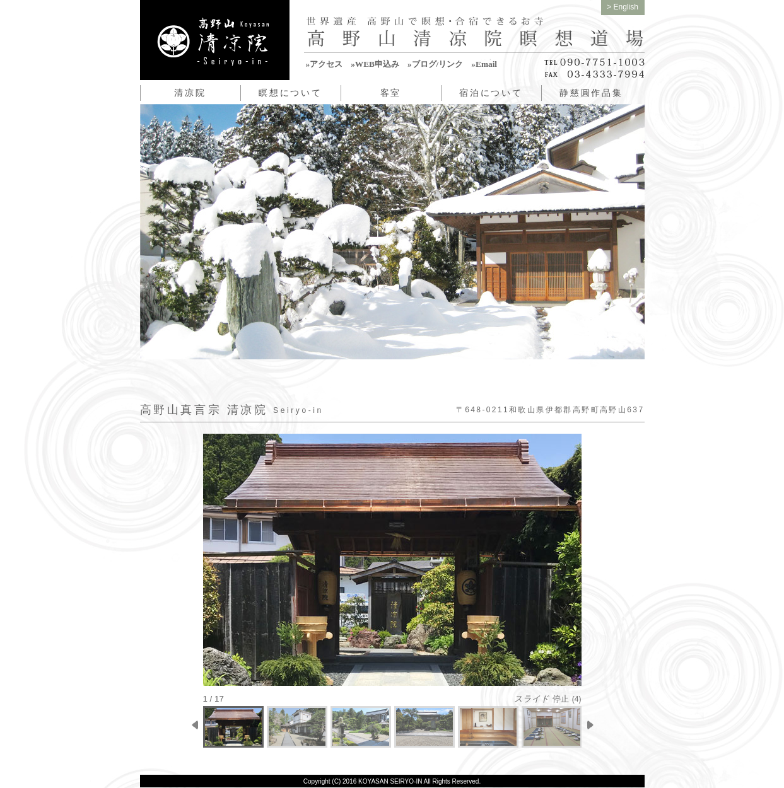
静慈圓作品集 (591, 93)
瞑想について (290, 93)
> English (622, 7)
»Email (484, 64)
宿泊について (491, 93)
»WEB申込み (375, 64)
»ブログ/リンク (435, 64)
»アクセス (324, 64)
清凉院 (190, 93)
